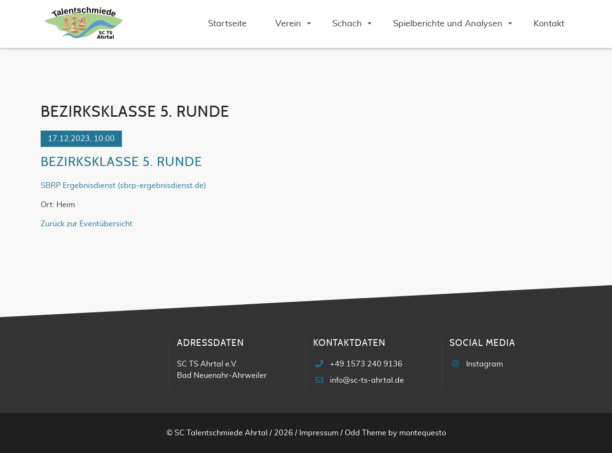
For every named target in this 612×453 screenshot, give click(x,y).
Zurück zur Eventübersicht (86, 224)
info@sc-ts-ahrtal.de (367, 380)
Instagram (484, 364)
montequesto (422, 433)
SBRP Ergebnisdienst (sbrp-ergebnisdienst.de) (123, 185)
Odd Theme (365, 433)
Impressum (319, 433)
